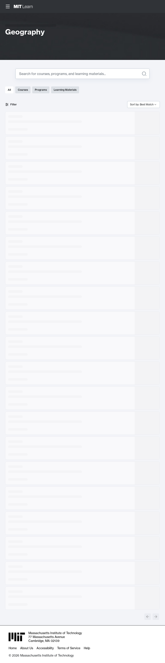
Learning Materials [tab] (65, 89)
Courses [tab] (23, 89)
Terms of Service (68, 648)
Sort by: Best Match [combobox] (142, 104)
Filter (11, 104)
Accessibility (45, 648)
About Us (26, 648)
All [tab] (9, 89)
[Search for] (79, 73)
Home (13, 648)
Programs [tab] (41, 89)
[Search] (144, 74)
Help (87, 648)
